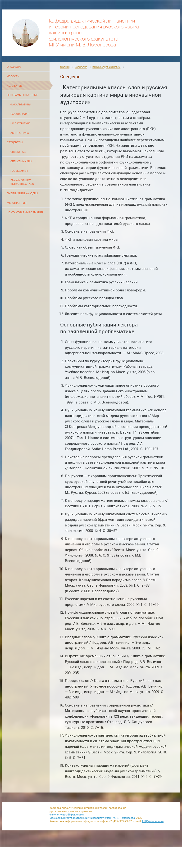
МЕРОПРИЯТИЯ (17, 202)
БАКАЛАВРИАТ (19, 114)
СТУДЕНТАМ (15, 142)
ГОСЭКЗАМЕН (19, 170)
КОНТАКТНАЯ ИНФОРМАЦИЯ (25, 212)
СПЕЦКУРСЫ (18, 152)
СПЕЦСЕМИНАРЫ (21, 161)
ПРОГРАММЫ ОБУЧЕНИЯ (22, 95)
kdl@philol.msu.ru (153, 821)
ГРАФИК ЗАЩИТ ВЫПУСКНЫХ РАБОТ (23, 182)
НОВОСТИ (13, 76)
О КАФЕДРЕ (14, 66)
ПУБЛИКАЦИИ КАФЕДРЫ (22, 193)
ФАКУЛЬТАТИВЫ (20, 104)
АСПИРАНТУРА (19, 133)
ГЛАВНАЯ (64, 67)
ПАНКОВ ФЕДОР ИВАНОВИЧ (106, 67)
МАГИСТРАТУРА (20, 123)
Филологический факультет (67, 814)
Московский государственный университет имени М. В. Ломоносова (92, 818)
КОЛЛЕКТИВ (15, 85)
